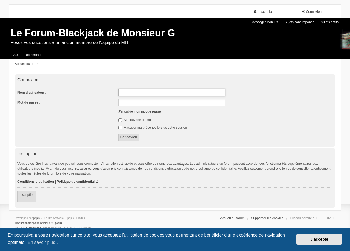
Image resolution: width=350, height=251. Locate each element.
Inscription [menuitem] (264, 12)
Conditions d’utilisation (36, 182)
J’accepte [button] (319, 239)
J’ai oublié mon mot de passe (139, 111)
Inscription (26, 195)
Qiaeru (58, 223)
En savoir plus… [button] (44, 242)
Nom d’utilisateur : (32, 93)
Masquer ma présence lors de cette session (152, 127)
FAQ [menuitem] (14, 55)
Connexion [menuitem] (311, 12)
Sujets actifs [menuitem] (330, 22)
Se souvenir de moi (135, 120)
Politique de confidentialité (77, 182)
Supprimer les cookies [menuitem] (267, 218)
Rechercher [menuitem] (33, 55)
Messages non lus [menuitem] (265, 22)
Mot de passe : (29, 102)
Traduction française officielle (32, 223)
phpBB (37, 218)
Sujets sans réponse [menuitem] (299, 22)
